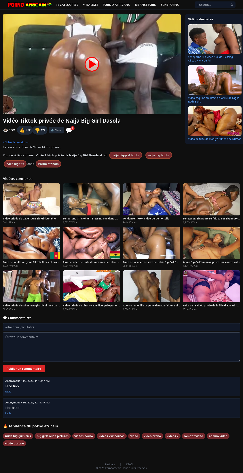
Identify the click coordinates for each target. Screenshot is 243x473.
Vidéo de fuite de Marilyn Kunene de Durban (215, 139)
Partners (110, 464)
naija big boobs (159, 155)
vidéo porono (14, 443)
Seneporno (170, 5)
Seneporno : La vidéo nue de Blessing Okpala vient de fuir (210, 58)
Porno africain (48, 164)
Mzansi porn (146, 5)
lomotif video (193, 436)
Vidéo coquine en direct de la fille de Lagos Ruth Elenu (213, 99)
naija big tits (15, 164)
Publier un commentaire (24, 369)
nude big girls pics (18, 436)
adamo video (218, 436)
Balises (90, 5)
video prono (152, 436)
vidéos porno (83, 436)
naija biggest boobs (126, 155)
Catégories (67, 5)
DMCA (129, 464)
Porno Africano (116, 5)
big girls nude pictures (53, 436)
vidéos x (173, 436)
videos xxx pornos (111, 436)
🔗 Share (56, 130)
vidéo (134, 436)
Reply (8, 391)
